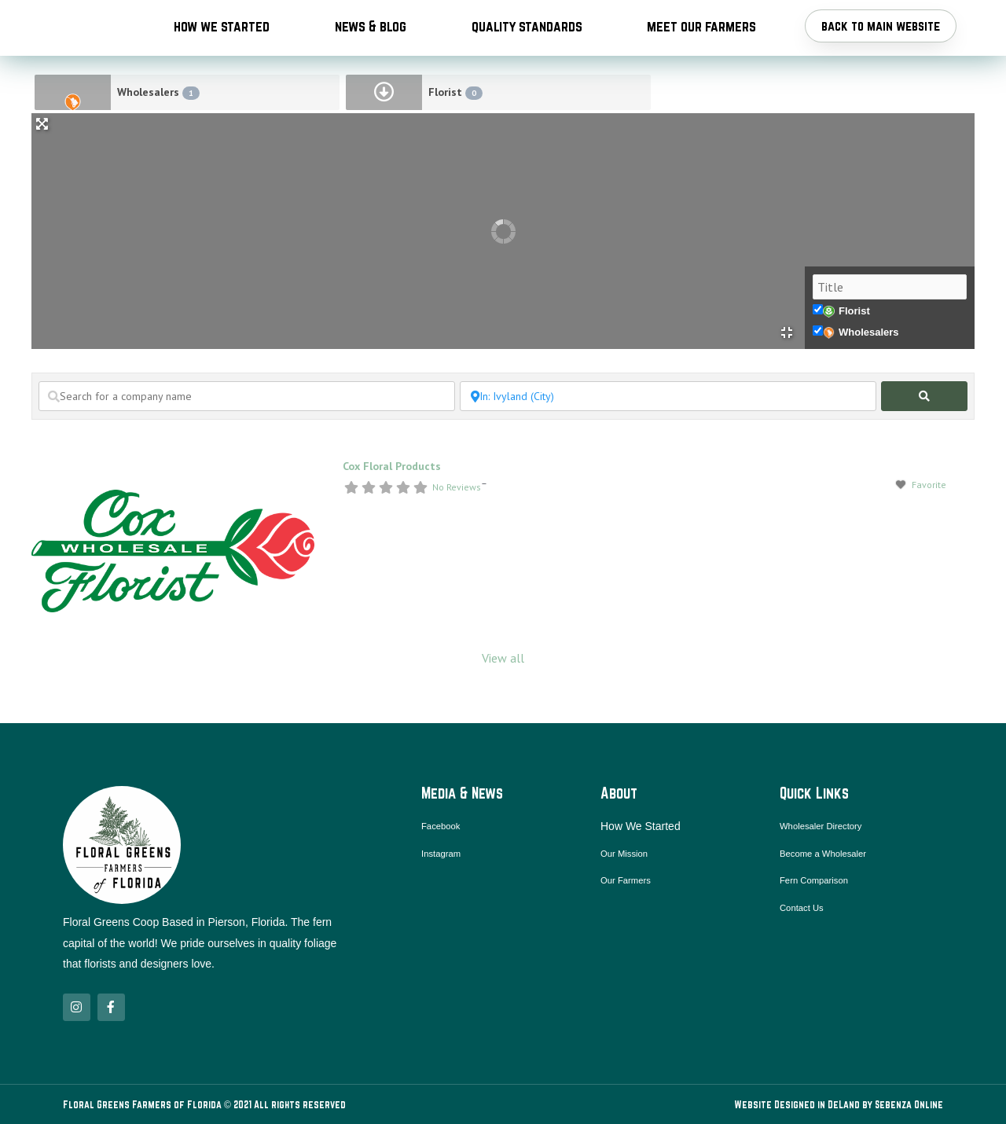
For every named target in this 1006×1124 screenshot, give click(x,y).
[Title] (890, 327)
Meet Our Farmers (701, 46)
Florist (455, 133)
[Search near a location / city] (668, 437)
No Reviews (456, 528)
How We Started (222, 46)
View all (503, 699)
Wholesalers (158, 133)
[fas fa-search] (924, 437)
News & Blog (370, 46)
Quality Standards (527, 46)
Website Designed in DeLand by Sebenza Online (838, 1104)
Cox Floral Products (392, 507)
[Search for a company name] (247, 437)
